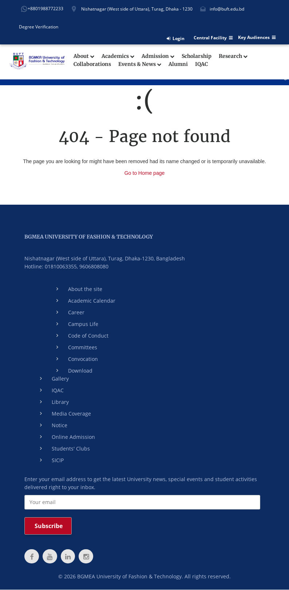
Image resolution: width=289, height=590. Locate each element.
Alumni (178, 64)
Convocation (83, 358)
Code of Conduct (88, 335)
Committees (82, 347)
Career (76, 312)
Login (176, 38)
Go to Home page (144, 173)
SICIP (58, 460)
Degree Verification (38, 27)
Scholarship (196, 56)
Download (80, 370)
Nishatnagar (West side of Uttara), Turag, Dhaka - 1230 (137, 9)
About (84, 56)
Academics (118, 56)
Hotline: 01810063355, (51, 266)
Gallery (60, 378)
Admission (158, 56)
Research (233, 56)
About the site (85, 289)
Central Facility (213, 37)
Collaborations (92, 64)
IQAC (201, 64)
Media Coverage (71, 413)
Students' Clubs (71, 448)
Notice (59, 425)
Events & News (139, 64)
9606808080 (93, 266)
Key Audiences (257, 37)
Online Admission (73, 436)
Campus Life (83, 323)
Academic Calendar (91, 300)
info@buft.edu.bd (227, 9)
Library (60, 401)
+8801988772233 (45, 8)
